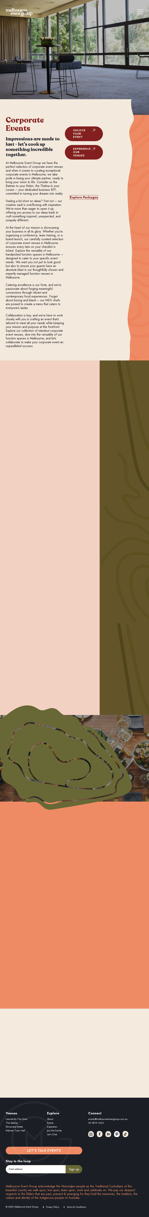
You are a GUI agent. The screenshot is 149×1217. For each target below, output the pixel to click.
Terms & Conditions (76, 1207)
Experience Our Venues (82, 152)
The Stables (12, 1123)
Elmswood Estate (14, 1127)
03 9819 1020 (95, 1123)
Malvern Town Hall (15, 1130)
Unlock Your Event (79, 133)
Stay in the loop (18, 1161)
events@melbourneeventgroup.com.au (107, 1119)
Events (50, 1123)
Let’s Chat (52, 1134)
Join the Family (54, 1130)
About (50, 1119)
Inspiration (52, 1127)
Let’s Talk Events (44, 1150)
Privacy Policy (52, 1207)
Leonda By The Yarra (16, 1119)
